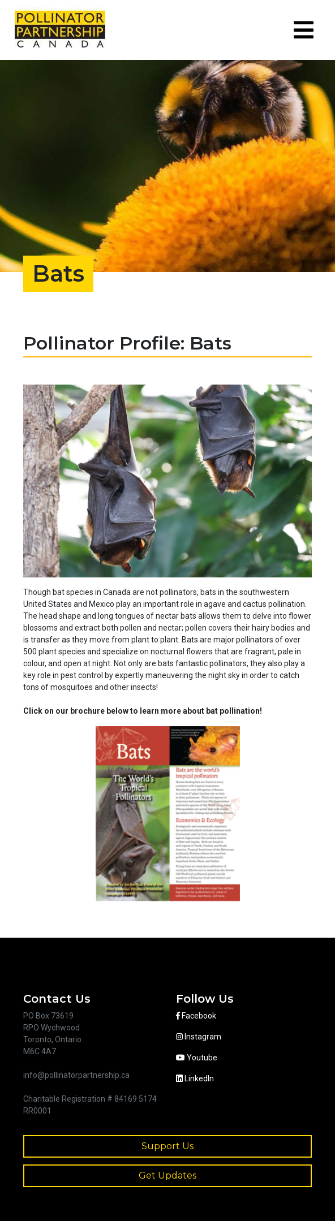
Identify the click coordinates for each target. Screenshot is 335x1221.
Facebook (196, 1015)
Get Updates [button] (167, 1175)
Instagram (198, 1036)
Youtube (196, 1057)
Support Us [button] (167, 1146)
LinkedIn (195, 1078)
